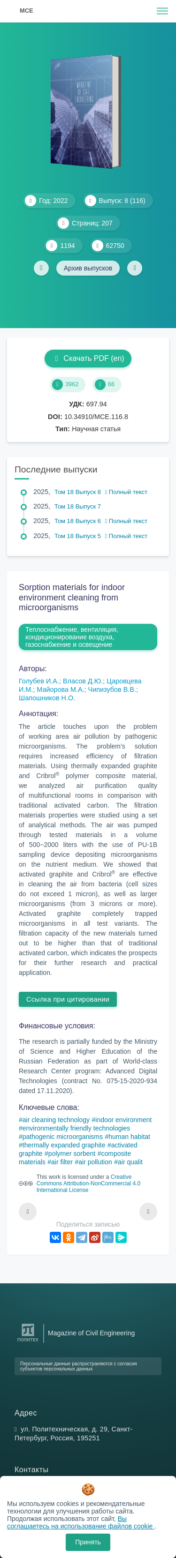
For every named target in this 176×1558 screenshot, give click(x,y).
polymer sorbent (71, 1153)
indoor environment (123, 1120)
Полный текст (126, 491)
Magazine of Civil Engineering (91, 1333)
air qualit (130, 1162)
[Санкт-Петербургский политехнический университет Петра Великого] (28, 1342)
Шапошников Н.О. (47, 698)
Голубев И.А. (39, 681)
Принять (88, 1542)
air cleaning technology (56, 1120)
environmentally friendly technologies (76, 1128)
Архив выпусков (88, 268)
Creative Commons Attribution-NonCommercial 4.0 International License (88, 1183)
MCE (26, 10)
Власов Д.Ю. (83, 681)
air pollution (95, 1162)
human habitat (129, 1136)
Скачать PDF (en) (88, 358)
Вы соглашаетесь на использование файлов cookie (80, 1522)
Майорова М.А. (60, 689)
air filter (62, 1162)
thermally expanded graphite (64, 1145)
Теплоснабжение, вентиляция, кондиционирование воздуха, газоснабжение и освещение (71, 637)
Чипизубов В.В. (112, 689)
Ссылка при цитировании (67, 999)
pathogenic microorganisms (63, 1136)
